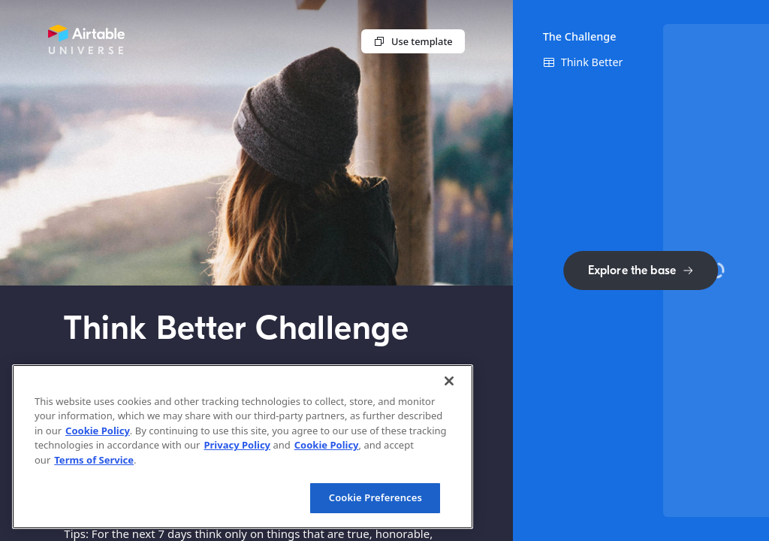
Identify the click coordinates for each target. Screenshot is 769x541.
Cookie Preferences (375, 497)
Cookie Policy (97, 430)
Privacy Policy (237, 445)
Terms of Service (94, 460)
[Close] (449, 380)
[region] (242, 446)
